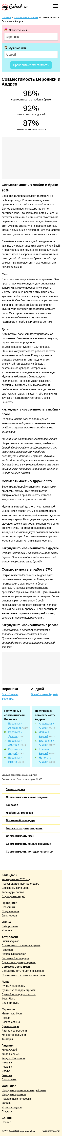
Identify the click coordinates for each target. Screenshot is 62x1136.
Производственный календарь (20, 883)
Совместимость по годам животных (29, 851)
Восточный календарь (20, 820)
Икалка (6, 1071)
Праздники (8, 907)
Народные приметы (14, 1094)
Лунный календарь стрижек (18, 990)
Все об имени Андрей (44, 694)
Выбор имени (10, 926)
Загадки (6, 1102)
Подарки (7, 1111)
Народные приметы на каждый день (24, 1090)
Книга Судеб (9, 1049)
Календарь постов (13, 892)
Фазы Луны (8, 998)
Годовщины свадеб (13, 896)
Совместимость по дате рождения (28, 843)
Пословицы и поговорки (16, 1098)
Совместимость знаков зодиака (27, 797)
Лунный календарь (13, 985)
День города (9, 915)
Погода (6, 1017)
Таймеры (7, 1039)
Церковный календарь (15, 887)
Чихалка (7, 1062)
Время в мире (10, 1026)
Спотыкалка (9, 1079)
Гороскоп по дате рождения (24, 828)
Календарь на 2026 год (16, 879)
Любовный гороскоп (19, 812)
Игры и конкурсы (12, 1107)
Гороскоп (12, 805)
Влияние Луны (11, 1002)
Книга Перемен (11, 1054)
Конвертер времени (14, 1034)
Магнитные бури (12, 1013)
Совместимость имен (20, 836)
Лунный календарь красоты (19, 994)
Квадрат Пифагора (13, 1058)
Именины (7, 930)
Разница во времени (14, 1030)
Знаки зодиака (15, 789)
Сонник (6, 1122)
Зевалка (7, 1075)
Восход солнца (11, 1022)
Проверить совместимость (31, 65)
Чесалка (7, 1066)
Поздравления (10, 911)
